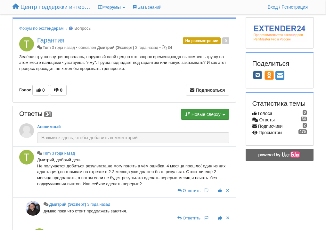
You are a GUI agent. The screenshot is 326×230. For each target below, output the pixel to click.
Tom (47, 47)
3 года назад (63, 153)
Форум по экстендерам (41, 28)
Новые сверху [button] (205, 114)
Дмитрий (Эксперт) (115, 47)
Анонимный (49, 127)
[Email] (279, 75)
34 (170, 47)
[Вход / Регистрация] (287, 7)
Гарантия (50, 40)
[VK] (258, 75)
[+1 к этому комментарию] (220, 190)
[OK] (269, 75)
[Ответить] (188, 190)
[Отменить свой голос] (227, 190)
